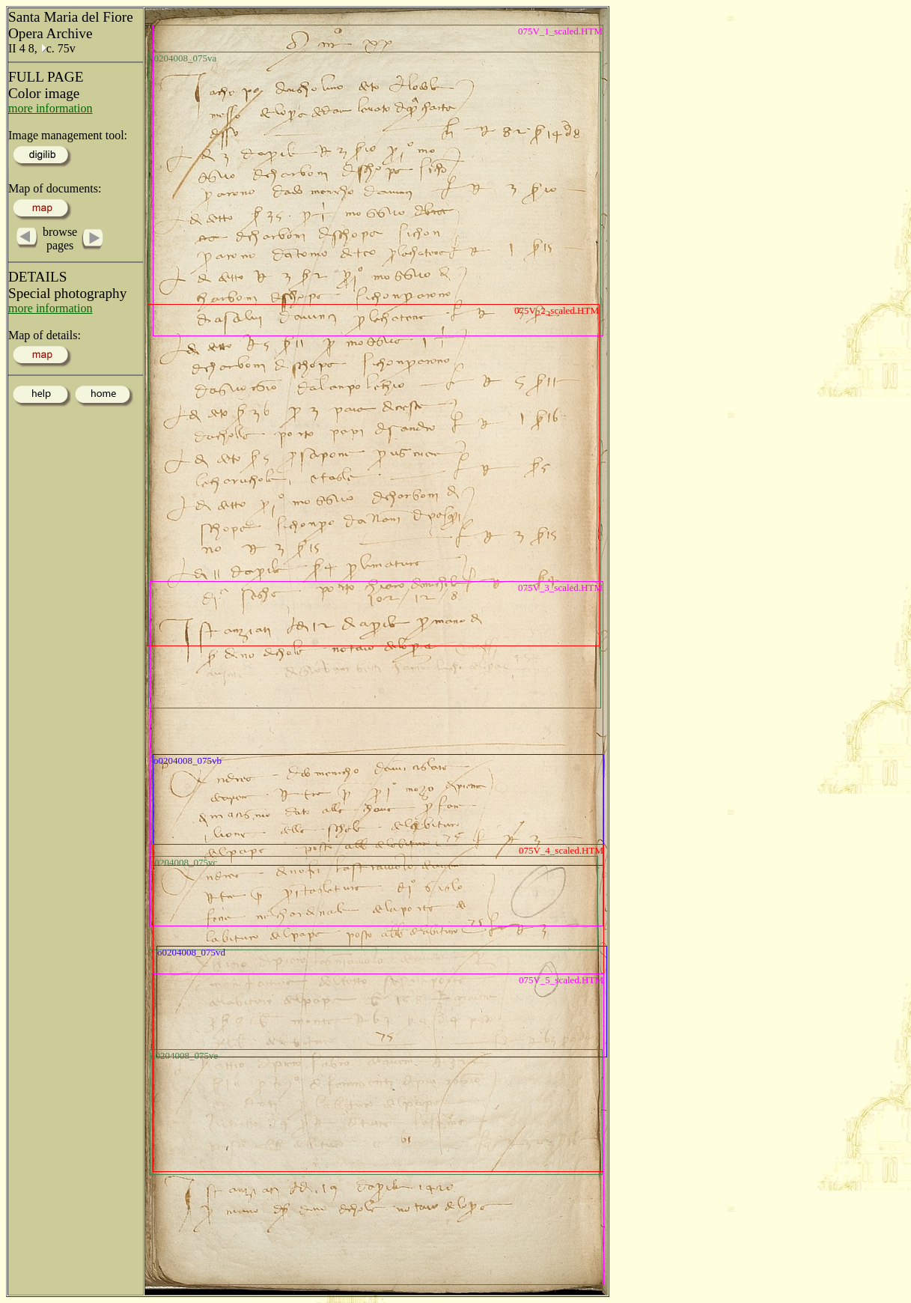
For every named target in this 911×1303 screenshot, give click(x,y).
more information (50, 108)
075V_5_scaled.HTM (561, 979)
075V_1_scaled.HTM (560, 31)
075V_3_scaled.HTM (560, 587)
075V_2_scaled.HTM (556, 310)
